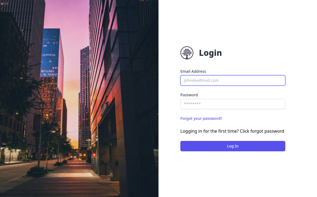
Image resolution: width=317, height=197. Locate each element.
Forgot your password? (201, 118)
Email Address (193, 71)
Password (189, 94)
